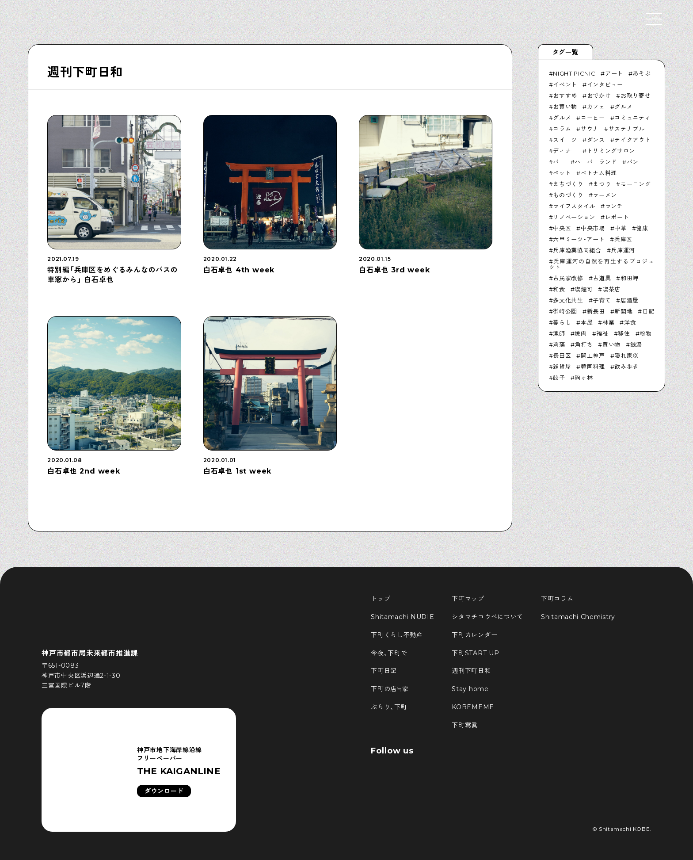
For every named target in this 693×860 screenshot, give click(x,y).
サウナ (590, 128)
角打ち (584, 344)
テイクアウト (632, 139)
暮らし (562, 322)
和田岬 (630, 278)
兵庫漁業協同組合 (577, 250)
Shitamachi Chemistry (578, 617)
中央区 (562, 228)
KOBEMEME (473, 707)
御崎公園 (565, 311)
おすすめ (565, 95)
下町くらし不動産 (397, 635)
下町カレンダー (474, 635)
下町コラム (557, 599)
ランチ (614, 206)
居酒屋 (630, 300)
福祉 (602, 333)
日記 (648, 311)
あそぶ (641, 73)
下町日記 (384, 671)
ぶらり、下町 (389, 707)
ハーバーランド (596, 161)
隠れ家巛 (626, 355)
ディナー (565, 150)
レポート (617, 217)
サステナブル (627, 128)
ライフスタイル (574, 206)
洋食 (630, 322)
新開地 (623, 311)
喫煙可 (584, 289)
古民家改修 (568, 278)
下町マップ (468, 599)
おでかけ (599, 95)
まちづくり (568, 183)
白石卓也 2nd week (83, 471)
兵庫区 (623, 239)
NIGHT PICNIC (574, 73)
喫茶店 (611, 289)
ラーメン (605, 195)
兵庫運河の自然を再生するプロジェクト (602, 264)
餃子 (559, 377)
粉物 (645, 333)
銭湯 (636, 344)
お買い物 (565, 106)
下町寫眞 (465, 725)
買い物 (611, 344)
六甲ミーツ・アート (579, 239)
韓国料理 (593, 366)
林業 (608, 322)
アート (614, 73)
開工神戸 (593, 355)
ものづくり (568, 195)
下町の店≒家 (389, 689)
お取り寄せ (636, 95)
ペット (562, 172)
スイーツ (565, 139)
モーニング (636, 183)
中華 (620, 228)
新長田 (596, 311)
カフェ (596, 106)
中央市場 (593, 228)
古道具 (602, 278)
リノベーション (574, 217)
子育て (602, 300)
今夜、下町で (389, 653)
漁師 (559, 333)
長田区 (562, 355)
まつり (602, 183)
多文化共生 (568, 300)
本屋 (587, 322)
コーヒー (593, 117)
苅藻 (559, 344)
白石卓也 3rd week (394, 270)
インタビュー (605, 84)
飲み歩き (626, 366)
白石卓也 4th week (238, 270)
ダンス (596, 139)
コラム (562, 128)
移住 (624, 333)
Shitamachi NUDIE (402, 617)
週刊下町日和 (84, 72)
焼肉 (580, 333)
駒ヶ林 (584, 377)
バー (559, 161)
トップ (380, 599)
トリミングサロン (611, 150)
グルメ (623, 106)
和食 (559, 289)
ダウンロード (164, 791)
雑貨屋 (562, 366)
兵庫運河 (623, 250)
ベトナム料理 (599, 172)
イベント (565, 84)
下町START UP (475, 653)
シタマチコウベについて (487, 617)
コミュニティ (632, 117)
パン (633, 161)
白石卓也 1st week (237, 471)
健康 (642, 228)
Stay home (470, 689)
